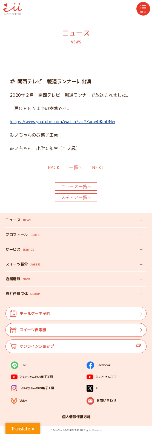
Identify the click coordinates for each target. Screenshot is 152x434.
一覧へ (76, 167)
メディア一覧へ (76, 197)
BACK (54, 167)
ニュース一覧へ (76, 187)
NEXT (98, 167)
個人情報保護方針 (76, 416)
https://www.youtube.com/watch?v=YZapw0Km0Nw (62, 122)
